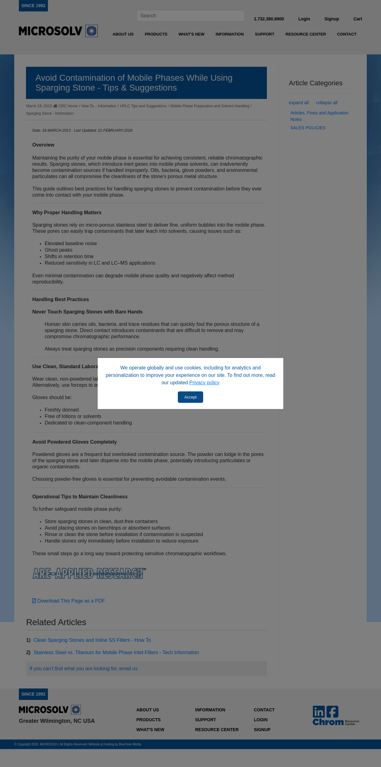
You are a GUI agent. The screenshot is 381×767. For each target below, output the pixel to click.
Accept (190, 397)
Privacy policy (204, 382)
